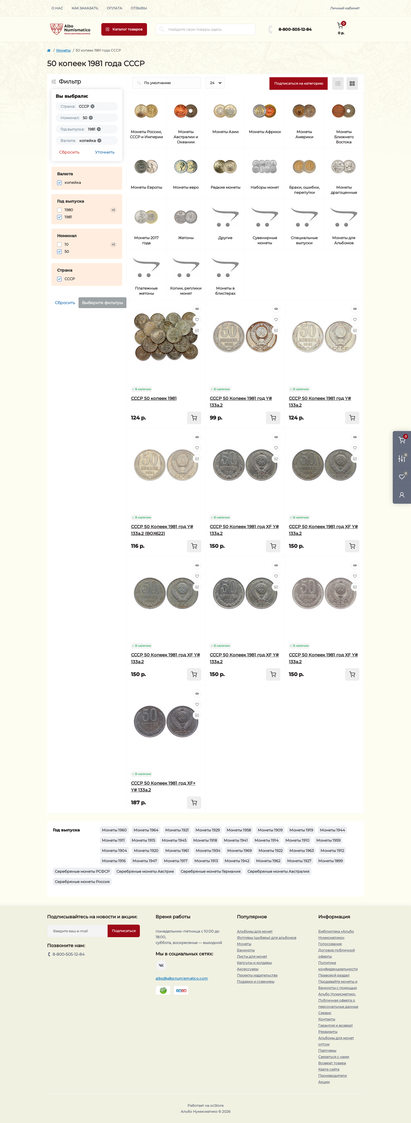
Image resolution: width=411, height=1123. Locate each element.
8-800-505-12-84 (295, 29)
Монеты (63, 50)
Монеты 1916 (114, 860)
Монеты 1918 (205, 840)
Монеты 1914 (267, 840)
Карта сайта (328, 1069)
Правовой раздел (334, 975)
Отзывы (139, 8)
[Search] (162, 29)
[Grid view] (352, 83)
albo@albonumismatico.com (182, 978)
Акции (324, 1082)
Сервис (324, 1013)
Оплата (114, 8)
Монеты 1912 (332, 850)
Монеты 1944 (332, 830)
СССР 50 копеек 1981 (154, 398)
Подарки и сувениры (255, 981)
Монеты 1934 (208, 850)
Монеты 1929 (208, 830)
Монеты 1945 (174, 840)
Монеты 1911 (113, 840)
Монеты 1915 (143, 840)
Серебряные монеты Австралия (278, 871)
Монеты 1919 (301, 830)
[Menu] (124, 29)
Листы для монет (252, 956)
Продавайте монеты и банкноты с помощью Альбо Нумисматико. (337, 987)
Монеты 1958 (239, 830)
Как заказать (85, 8)
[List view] (338, 83)
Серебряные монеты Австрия (145, 871)
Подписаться (124, 931)
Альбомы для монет (255, 931)
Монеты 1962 (268, 860)
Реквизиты (327, 1032)
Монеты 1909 (270, 830)
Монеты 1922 (271, 850)
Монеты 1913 (206, 860)
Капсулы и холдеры (254, 963)
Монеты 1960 (114, 830)
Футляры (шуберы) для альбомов (266, 937)
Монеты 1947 (144, 860)
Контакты (326, 1019)
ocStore (216, 1105)
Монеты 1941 (236, 840)
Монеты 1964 (146, 830)
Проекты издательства (257, 975)
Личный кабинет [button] (345, 8)
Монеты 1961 (177, 850)
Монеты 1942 (237, 860)
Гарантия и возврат (335, 1025)
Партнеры (327, 1050)
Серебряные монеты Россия (82, 881)
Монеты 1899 (330, 860)
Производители (332, 1075)
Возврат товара (332, 1063)
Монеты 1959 (328, 840)
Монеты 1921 (177, 830)
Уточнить (104, 152)
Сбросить (69, 152)
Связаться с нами (333, 1057)
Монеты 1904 (114, 850)
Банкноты (246, 950)
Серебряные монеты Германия (211, 871)
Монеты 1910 (297, 840)
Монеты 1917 (176, 860)
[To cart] (194, 418)
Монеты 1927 (299, 860)
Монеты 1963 (301, 850)
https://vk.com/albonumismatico (161, 965)
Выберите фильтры (102, 302)
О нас (57, 8)
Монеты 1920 (146, 850)
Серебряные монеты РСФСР (82, 871)
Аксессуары (247, 969)
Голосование (330, 944)
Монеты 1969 (239, 850)
